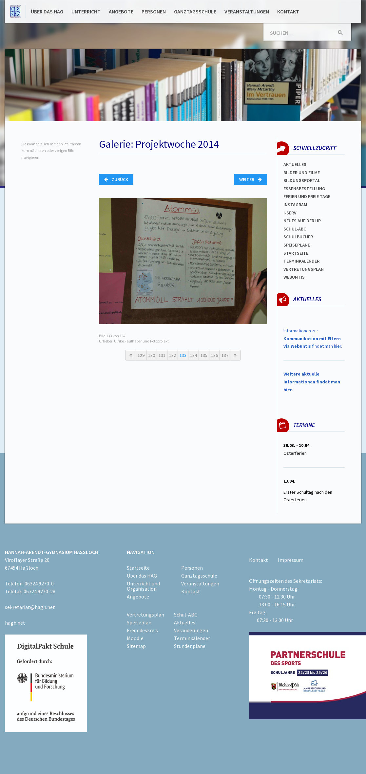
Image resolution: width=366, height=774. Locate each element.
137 (225, 355)
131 (162, 355)
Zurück (116, 179)
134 (193, 355)
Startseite (295, 253)
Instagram (295, 205)
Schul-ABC (185, 614)
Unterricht (86, 11)
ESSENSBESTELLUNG (304, 189)
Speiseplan (139, 622)
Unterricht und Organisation (143, 586)
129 (141, 355)
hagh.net (15, 622)
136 (214, 355)
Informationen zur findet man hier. (312, 338)
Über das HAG (47, 11)
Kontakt (288, 11)
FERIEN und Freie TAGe (306, 196)
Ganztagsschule (195, 11)
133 (183, 355)
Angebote (121, 11)
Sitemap (136, 646)
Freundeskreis (142, 630)
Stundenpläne (189, 646)
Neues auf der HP (302, 221)
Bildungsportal (301, 180)
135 (204, 355)
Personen (154, 11)
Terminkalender (301, 261)
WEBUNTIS (294, 277)
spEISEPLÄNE (296, 245)
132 (172, 355)
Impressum (290, 560)
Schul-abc (294, 229)
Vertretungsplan (303, 269)
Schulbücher (298, 237)
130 (151, 355)
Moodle (135, 638)
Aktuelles (294, 164)
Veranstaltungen (246, 11)
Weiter (250, 179)
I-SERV (290, 213)
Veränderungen (191, 630)
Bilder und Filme (301, 172)
